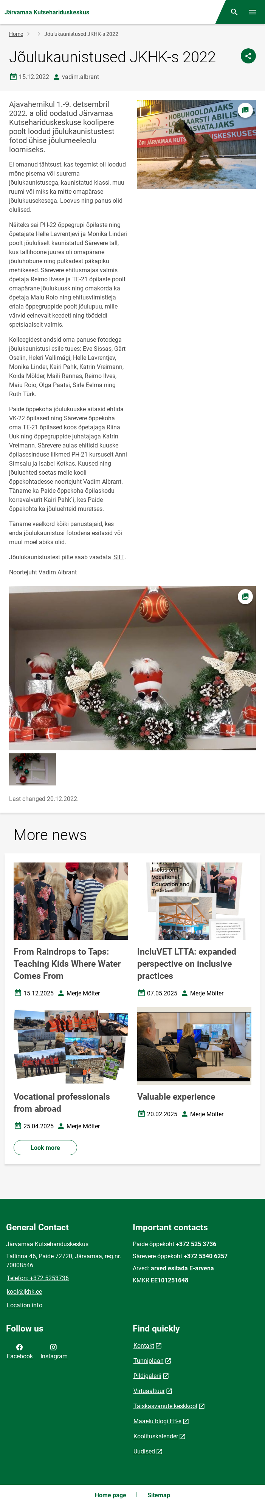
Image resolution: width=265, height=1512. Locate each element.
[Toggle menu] (252, 12)
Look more (45, 1147)
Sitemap (158, 1495)
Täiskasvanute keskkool (165, 1406)
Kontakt (143, 1345)
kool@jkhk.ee (24, 1291)
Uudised (144, 1451)
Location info (24, 1305)
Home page (110, 1495)
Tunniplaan (148, 1360)
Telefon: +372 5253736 (38, 1278)
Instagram (54, 1351)
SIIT (118, 557)
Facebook (20, 1351)
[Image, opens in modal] (132, 668)
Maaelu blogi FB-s (157, 1421)
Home (16, 34)
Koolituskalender (155, 1436)
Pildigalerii (147, 1375)
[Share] (248, 55)
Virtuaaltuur (149, 1391)
